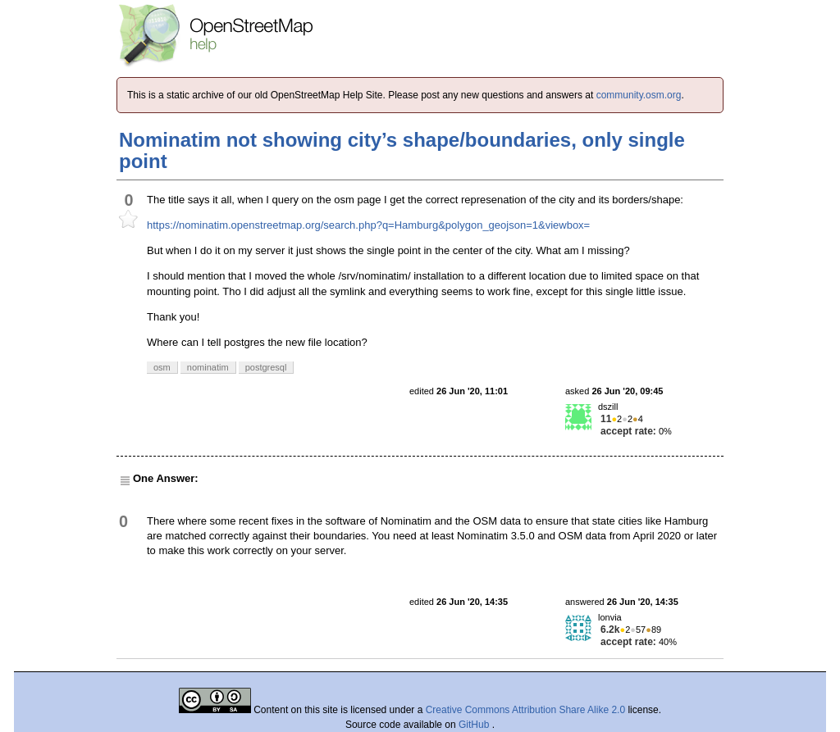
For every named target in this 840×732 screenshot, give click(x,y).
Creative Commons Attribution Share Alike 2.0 (525, 710)
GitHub (475, 724)
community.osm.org (639, 95)
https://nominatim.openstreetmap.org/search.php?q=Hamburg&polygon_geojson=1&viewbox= (368, 225)
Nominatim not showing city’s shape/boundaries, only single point (402, 150)
